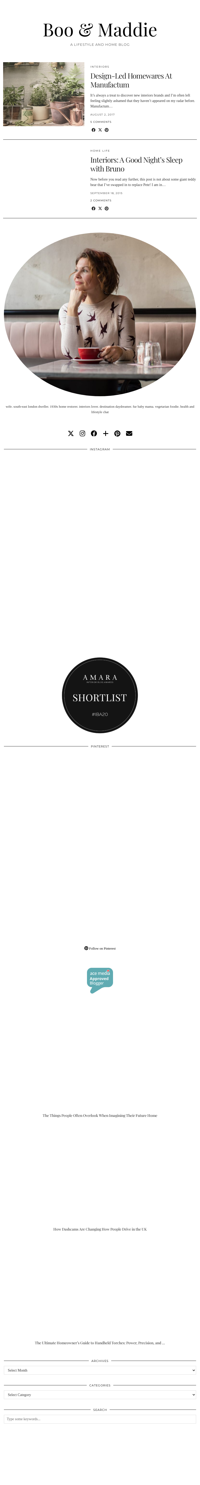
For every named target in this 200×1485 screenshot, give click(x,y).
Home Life (100, 150)
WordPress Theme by (170, 1479)
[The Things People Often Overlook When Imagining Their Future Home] (100, 1064)
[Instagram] (52, 502)
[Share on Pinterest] (106, 130)
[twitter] (71, 433)
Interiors (99, 66)
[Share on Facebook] (93, 130)
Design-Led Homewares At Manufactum (131, 80)
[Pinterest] (52, 799)
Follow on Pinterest (100, 948)
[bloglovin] (106, 433)
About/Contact (65, 1475)
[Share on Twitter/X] (100, 130)
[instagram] (82, 433)
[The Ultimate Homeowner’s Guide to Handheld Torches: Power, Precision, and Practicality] (100, 1291)
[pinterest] (117, 433)
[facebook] (94, 433)
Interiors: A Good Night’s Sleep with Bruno (136, 164)
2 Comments (100, 200)
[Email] (129, 433)
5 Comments (100, 122)
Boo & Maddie (100, 29)
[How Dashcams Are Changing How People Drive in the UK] (100, 1178)
